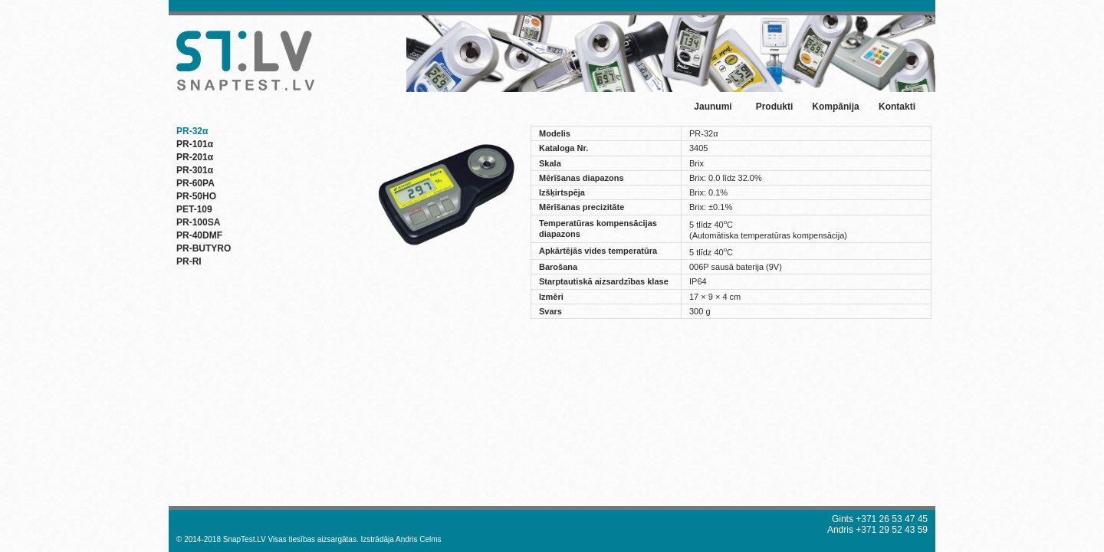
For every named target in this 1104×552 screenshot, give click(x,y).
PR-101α (194, 144)
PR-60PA (195, 183)
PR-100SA (198, 222)
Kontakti (897, 106)
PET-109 (194, 209)
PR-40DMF (199, 235)
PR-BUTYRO (203, 248)
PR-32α (192, 131)
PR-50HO (196, 196)
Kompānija (835, 106)
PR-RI (189, 261)
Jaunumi (712, 106)
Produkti (775, 106)
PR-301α (194, 170)
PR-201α (194, 157)
